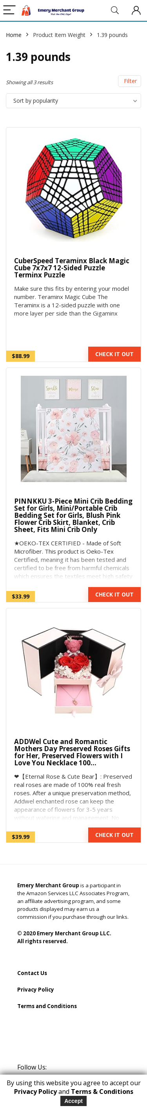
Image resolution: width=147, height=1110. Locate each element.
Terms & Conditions (102, 1091)
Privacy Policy (35, 989)
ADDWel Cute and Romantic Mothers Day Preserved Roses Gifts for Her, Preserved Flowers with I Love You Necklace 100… (72, 752)
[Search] (114, 10)
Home (14, 35)
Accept (73, 1101)
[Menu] (9, 10)
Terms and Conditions (47, 1006)
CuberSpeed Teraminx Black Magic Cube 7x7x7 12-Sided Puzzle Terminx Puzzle (71, 267)
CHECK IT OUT (114, 354)
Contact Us (32, 973)
